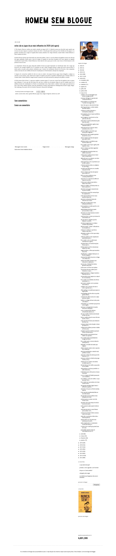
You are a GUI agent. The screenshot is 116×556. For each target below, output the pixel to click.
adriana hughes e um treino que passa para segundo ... (89, 131)
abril (82, 434)
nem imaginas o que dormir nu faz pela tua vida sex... (89, 118)
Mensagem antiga (69, 147)
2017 (81, 447)
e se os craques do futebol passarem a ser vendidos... (90, 376)
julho (82, 88)
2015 (81, 451)
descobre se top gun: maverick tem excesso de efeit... (89, 189)
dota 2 (27, 93)
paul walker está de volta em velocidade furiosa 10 (88, 430)
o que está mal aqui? (85, 465)
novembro (84, 80)
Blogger (93, 551)
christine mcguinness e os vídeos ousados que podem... (89, 224)
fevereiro (83, 438)
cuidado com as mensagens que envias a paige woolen (89, 95)
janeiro (83, 440)
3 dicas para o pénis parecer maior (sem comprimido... (89, 155)
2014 (81, 453)
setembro (83, 84)
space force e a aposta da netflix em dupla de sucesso (90, 179)
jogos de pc (39, 93)
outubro (83, 82)
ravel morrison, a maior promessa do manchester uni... (90, 217)
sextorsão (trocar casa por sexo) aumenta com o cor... (89, 128)
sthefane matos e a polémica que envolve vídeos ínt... (89, 142)
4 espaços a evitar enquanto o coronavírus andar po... (88, 111)
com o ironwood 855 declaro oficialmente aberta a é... (88, 311)
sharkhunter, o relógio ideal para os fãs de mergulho (90, 254)
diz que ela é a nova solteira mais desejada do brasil (89, 396)
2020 (81, 78)
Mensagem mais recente (21, 147)
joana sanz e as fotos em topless (89, 267)
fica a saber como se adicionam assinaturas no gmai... (89, 241)
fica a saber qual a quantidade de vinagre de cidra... (89, 338)
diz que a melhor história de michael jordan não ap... (90, 314)
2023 (81, 72)
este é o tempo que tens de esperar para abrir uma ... (89, 138)
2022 (81, 74)
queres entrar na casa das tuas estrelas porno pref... (88, 420)
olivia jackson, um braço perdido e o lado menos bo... (90, 369)
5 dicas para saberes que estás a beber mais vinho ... (89, 183)
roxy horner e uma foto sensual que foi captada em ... (90, 193)
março (83, 436)
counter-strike (22, 93)
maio (82, 93)
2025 (81, 68)
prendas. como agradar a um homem (89, 467)
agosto (83, 86)
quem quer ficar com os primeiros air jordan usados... (90, 162)
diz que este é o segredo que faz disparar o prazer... (89, 220)
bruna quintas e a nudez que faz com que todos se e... (90, 206)
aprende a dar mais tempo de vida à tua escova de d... (90, 403)
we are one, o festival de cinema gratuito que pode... (89, 264)
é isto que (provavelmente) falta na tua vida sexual (89, 393)
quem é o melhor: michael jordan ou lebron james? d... (90, 186)
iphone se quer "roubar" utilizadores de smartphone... (90, 227)
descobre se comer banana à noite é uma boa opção (90, 213)
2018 (81, 445)
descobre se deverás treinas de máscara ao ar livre (88, 200)
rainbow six (54, 93)
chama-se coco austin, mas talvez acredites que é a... (89, 362)
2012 (81, 457)
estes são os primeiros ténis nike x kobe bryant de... (89, 417)
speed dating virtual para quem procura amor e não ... (88, 210)
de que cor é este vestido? (86, 470)
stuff (58, 93)
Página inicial (46, 147)
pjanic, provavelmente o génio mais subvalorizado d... (90, 125)
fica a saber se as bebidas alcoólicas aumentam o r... (90, 280)
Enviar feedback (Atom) (26, 149)
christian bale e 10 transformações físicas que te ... (89, 244)
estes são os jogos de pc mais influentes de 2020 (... (88, 203)
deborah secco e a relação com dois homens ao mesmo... (90, 159)
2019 (81, 442)
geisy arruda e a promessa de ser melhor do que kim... (89, 335)
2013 (81, 455)
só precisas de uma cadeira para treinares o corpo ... (89, 270)
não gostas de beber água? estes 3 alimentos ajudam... (89, 386)
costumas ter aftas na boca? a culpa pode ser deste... (90, 297)
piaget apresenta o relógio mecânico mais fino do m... (90, 273)
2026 (81, 65)
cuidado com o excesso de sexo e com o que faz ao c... (89, 287)
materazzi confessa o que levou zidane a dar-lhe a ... (89, 230)
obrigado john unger (85, 473)
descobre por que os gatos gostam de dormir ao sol (90, 135)
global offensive (32, 93)
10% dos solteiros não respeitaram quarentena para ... (90, 237)
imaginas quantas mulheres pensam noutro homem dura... (90, 331)
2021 (81, 76)
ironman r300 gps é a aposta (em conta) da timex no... (89, 99)
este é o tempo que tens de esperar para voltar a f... (89, 172)
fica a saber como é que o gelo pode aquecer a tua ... (90, 145)
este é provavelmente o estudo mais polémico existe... (90, 352)
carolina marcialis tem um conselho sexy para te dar (90, 169)
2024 (81, 70)
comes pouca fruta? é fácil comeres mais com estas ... (90, 413)
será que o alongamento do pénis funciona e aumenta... (89, 308)
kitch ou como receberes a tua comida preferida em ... (88, 176)
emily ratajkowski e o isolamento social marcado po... (89, 423)
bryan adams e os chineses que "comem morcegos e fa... (88, 102)
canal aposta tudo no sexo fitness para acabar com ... (89, 410)
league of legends (47, 93)
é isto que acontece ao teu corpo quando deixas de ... (89, 196)
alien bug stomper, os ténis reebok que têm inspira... (89, 108)
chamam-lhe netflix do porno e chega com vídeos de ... (90, 258)
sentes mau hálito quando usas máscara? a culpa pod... (89, 261)
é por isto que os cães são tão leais (90, 105)
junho (82, 90)
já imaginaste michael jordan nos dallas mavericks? (89, 152)
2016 (81, 449)
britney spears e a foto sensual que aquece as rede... (89, 247)
